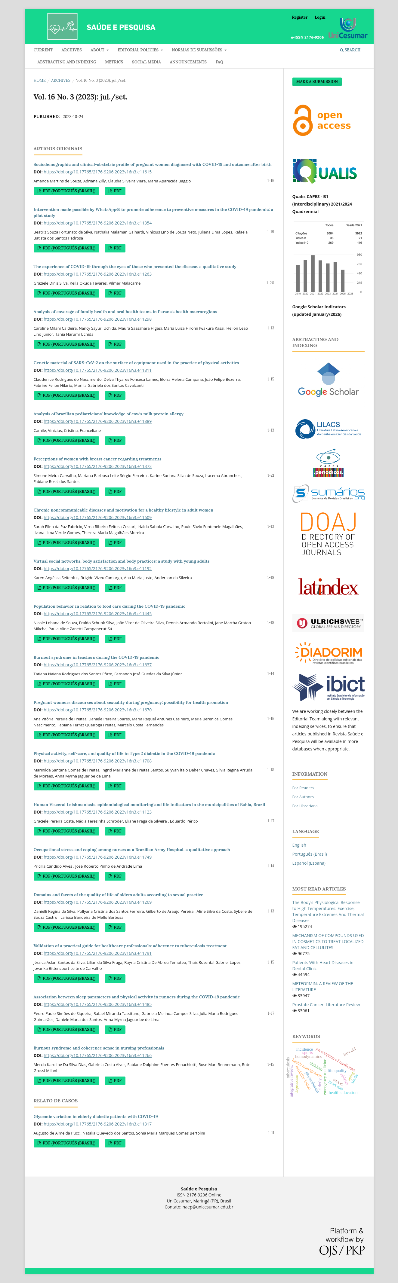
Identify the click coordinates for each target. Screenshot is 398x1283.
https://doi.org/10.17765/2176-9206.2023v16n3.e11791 (98, 953)
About (98, 50)
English (299, 845)
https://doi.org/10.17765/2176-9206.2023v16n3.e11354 (98, 223)
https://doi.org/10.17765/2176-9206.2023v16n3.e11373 (98, 466)
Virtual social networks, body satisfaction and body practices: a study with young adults (122, 561)
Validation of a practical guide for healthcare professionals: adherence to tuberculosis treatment (130, 946)
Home (40, 80)
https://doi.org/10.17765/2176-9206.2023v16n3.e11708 (98, 761)
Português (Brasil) (309, 854)
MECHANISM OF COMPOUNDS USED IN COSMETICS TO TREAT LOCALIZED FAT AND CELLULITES (328, 941)
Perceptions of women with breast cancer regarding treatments (98, 459)
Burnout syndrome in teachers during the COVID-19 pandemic (96, 657)
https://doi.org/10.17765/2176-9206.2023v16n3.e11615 (98, 172)
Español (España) (308, 863)
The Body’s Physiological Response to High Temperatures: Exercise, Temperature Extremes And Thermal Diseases (328, 911)
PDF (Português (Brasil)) (68, 191)
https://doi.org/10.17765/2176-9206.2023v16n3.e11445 (98, 613)
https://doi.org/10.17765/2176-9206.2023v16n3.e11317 (98, 1124)
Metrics (114, 62)
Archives (72, 50)
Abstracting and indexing (67, 62)
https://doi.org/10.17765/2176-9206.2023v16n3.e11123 (98, 812)
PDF (117, 191)
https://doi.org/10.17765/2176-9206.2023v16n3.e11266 (98, 1055)
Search (350, 50)
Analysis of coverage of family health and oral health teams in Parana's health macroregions (126, 311)
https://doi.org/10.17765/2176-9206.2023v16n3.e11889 (98, 421)
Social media (146, 62)
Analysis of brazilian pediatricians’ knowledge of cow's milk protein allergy (109, 414)
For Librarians (305, 805)
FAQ (219, 62)
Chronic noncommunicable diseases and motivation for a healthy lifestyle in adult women (124, 510)
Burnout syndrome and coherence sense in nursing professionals (99, 1048)
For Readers (303, 787)
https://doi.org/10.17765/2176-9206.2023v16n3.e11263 (98, 274)
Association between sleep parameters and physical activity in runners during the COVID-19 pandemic (137, 997)
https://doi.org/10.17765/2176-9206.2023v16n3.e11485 (98, 1004)
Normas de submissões (197, 50)
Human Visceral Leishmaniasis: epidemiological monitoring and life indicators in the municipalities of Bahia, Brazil (149, 804)
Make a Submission (317, 81)
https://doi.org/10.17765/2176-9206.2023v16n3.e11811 (98, 370)
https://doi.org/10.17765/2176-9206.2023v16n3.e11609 (98, 517)
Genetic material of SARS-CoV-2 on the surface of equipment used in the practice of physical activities (136, 362)
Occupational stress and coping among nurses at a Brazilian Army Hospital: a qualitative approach (132, 849)
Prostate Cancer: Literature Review (326, 1004)
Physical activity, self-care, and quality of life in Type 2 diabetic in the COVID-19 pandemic (124, 753)
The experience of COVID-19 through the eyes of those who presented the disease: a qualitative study (135, 266)
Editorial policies (138, 50)
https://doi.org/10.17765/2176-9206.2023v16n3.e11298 (98, 319)
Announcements (188, 62)
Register (299, 17)
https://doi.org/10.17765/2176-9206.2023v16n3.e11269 (98, 902)
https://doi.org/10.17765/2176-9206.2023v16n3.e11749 (98, 857)
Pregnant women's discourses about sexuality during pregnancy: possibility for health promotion (131, 702)
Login (320, 17)
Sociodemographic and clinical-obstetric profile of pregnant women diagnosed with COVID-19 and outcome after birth (153, 164)
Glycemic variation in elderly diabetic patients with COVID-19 (96, 1116)
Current (43, 50)
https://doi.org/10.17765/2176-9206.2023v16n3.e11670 (98, 710)
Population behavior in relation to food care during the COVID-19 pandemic (109, 606)
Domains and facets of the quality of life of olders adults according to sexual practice (118, 894)
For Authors (303, 796)
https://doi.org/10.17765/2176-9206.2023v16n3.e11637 (98, 664)
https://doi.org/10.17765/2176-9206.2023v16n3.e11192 (98, 568)
